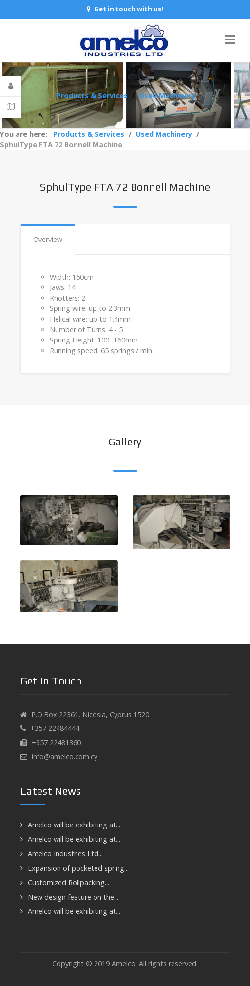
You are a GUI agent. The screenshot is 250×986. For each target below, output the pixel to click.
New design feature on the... (73, 897)
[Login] (10, 86)
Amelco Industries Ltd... (65, 853)
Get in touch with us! (125, 8)
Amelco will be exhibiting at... (74, 824)
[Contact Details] (10, 107)
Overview (47, 239)
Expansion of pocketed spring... (78, 868)
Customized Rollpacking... (68, 882)
